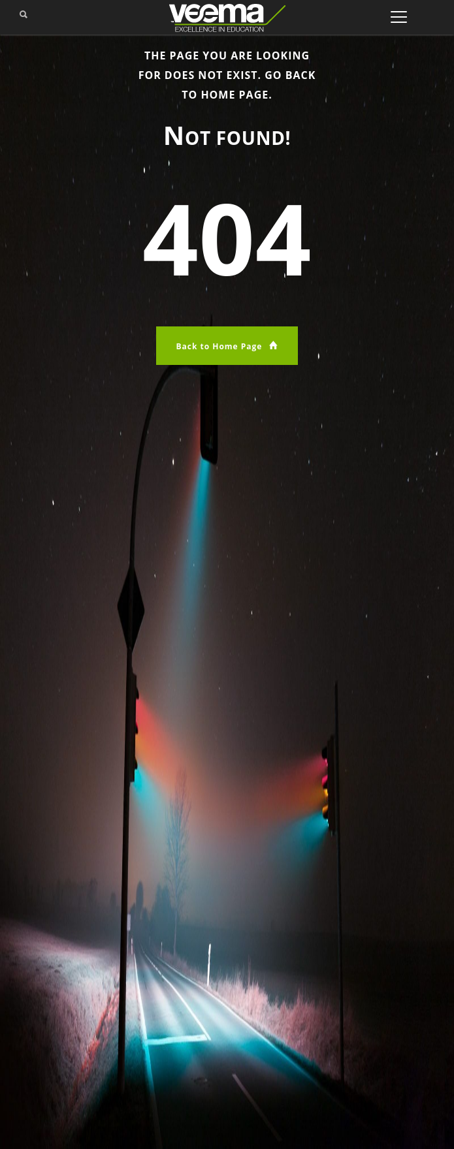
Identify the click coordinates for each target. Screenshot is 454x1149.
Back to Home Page (227, 345)
